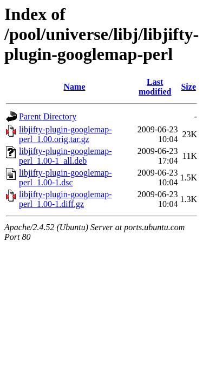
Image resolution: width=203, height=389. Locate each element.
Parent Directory (47, 116)
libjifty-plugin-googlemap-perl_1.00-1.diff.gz (65, 199)
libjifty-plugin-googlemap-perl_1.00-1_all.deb (65, 155)
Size (188, 86)
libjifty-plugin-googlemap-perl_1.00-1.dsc (65, 177)
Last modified (155, 86)
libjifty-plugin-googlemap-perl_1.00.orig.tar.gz (65, 134)
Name (75, 86)
